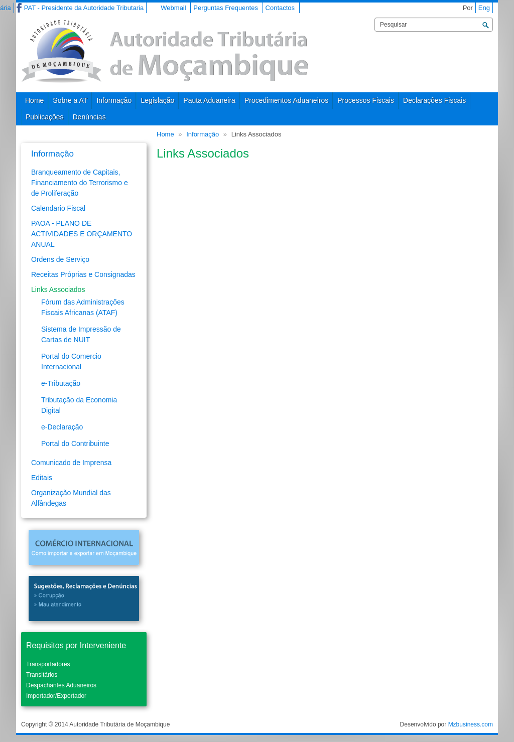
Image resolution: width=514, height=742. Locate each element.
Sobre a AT (70, 100)
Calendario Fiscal (58, 208)
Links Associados (58, 289)
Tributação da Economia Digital (79, 405)
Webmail (173, 8)
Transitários (41, 674)
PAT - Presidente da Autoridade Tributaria (84, 8)
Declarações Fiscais (434, 100)
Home (34, 100)
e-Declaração (62, 427)
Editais (41, 478)
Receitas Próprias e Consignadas (83, 274)
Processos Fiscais (365, 100)
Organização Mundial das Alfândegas (71, 498)
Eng (484, 8)
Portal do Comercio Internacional (71, 361)
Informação (114, 100)
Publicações (45, 117)
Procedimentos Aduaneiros (286, 100)
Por (468, 8)
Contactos (280, 8)
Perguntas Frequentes (225, 8)
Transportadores (48, 664)
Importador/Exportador (56, 695)
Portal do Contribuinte (75, 443)
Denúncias (89, 117)
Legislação (157, 100)
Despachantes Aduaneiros (61, 685)
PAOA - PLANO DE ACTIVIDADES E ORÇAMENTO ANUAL (81, 233)
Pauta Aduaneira (209, 100)
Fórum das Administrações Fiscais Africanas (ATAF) (82, 307)
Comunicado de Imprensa (71, 463)
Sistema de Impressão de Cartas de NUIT (81, 334)
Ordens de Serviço (60, 259)
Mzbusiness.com (470, 724)
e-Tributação (60, 383)
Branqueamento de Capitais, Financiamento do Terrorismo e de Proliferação (79, 182)
